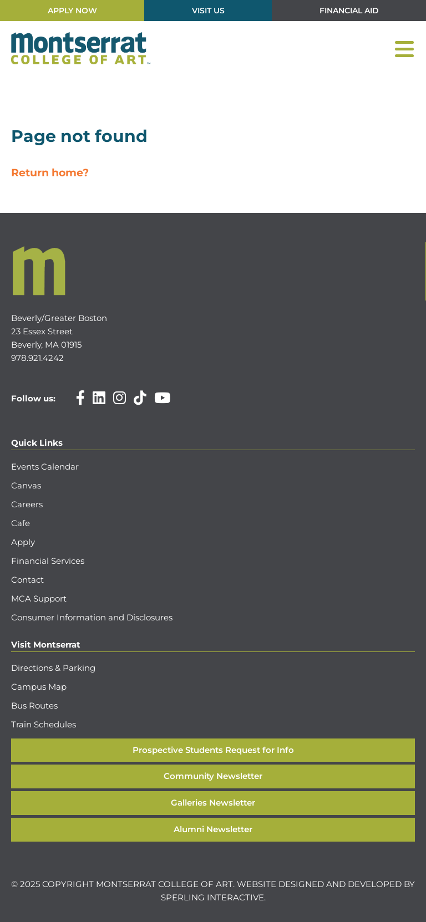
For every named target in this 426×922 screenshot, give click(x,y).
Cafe (20, 523)
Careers (27, 504)
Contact (27, 579)
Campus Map (39, 686)
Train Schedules (43, 724)
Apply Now (72, 11)
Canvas (26, 485)
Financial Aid (349, 11)
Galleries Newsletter (213, 802)
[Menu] (404, 48)
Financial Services (47, 561)
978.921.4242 (37, 358)
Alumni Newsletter (213, 829)
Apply (23, 542)
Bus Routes (34, 705)
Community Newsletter (213, 776)
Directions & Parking (53, 668)
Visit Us (208, 11)
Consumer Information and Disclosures (92, 617)
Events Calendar (45, 466)
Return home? (50, 172)
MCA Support (39, 598)
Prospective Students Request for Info (213, 750)
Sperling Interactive (212, 897)
